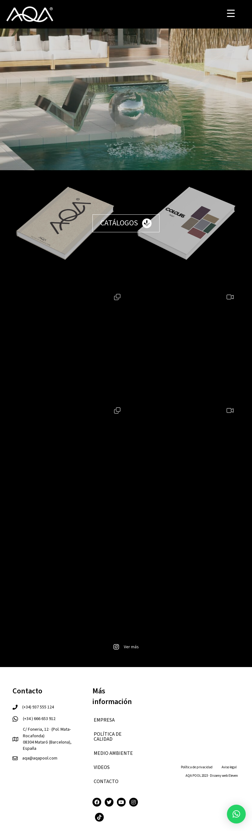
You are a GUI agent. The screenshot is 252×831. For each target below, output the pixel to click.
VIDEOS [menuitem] (102, 767)
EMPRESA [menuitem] (104, 720)
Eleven (233, 775)
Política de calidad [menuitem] (108, 737)
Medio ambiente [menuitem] (113, 753)
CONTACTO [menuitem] (106, 781)
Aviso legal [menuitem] (229, 767)
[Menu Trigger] (230, 13)
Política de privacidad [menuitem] (197, 767)
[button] (236, 814)
